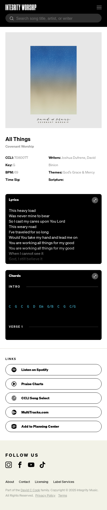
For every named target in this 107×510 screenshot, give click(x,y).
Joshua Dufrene (73, 157)
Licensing (41, 482)
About (9, 482)
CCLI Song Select (30, 398)
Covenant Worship (19, 146)
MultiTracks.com (30, 412)
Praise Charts (27, 383)
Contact (24, 482)
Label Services (63, 482)
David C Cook (30, 490)
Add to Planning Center (35, 426)
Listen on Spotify (30, 369)
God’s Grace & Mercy (79, 172)
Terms (62, 495)
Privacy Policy (45, 495)
